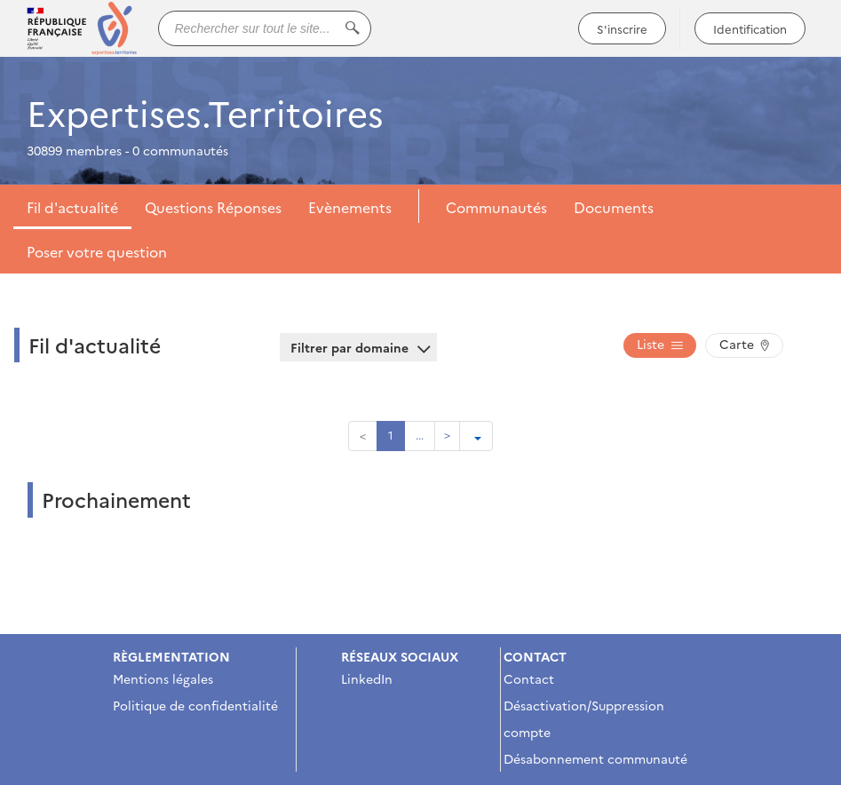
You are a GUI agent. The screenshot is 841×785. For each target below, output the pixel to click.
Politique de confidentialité (195, 705)
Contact (529, 678)
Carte (744, 344)
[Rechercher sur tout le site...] (264, 28)
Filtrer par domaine (358, 347)
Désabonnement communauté (595, 758)
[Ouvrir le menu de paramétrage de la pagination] (476, 436)
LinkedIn (367, 678)
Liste (660, 344)
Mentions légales (163, 678)
